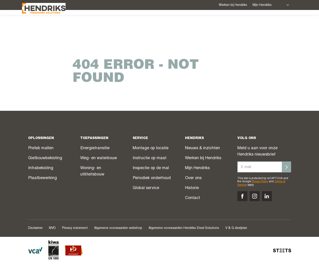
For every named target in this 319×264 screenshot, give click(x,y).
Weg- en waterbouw (98, 158)
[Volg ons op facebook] (242, 196)
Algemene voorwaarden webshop (118, 228)
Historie (192, 188)
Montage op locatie (150, 148)
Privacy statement (75, 228)
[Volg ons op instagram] (255, 196)
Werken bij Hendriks (233, 5)
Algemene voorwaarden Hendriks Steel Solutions (184, 228)
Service (134, 22)
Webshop (186, 22)
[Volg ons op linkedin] (267, 196)
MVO (52, 228)
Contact (192, 198)
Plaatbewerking (42, 178)
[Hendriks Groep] (50, 22)
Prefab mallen (41, 148)
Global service (146, 188)
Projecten (160, 22)
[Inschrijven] (286, 166)
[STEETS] (282, 250)
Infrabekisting (40, 168)
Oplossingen (103, 22)
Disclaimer (35, 228)
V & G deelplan (236, 228)
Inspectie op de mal (151, 168)
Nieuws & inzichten (202, 148)
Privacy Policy (260, 181)
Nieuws (207, 22)
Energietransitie (95, 148)
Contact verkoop (266, 22)
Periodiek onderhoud (152, 178)
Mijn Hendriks (262, 5)
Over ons (231, 22)
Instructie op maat (149, 158)
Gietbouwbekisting (45, 158)
